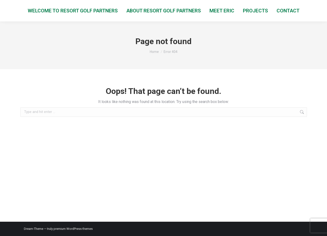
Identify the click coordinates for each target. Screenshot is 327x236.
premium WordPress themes (73, 229)
